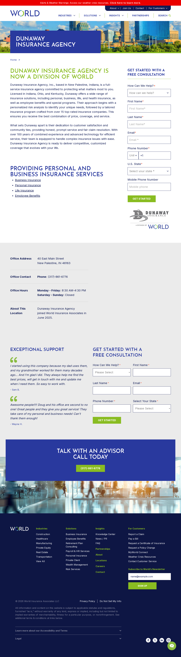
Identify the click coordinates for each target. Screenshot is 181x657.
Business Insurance (76, 534)
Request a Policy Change (141, 547)
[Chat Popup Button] (170, 644)
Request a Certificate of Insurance (146, 543)
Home (13, 60)
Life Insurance (24, 190)
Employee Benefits (27, 195)
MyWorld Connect (138, 552)
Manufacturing (44, 543)
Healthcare (42, 538)
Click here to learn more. (125, 2)
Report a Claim (136, 534)
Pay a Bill (133, 538)
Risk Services (73, 569)
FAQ (98, 543)
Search (164, 15)
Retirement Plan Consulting (74, 545)
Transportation (44, 556)
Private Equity (43, 547)
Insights (114, 15)
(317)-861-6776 (90, 468)
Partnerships (140, 15)
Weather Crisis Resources (142, 556)
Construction (43, 534)
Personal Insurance (28, 185)
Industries (65, 15)
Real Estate (42, 552)
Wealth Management (77, 564)
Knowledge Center (105, 534)
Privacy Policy (87, 601)
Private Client (73, 560)
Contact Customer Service (142, 561)
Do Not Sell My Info (110, 601)
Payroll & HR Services (78, 551)
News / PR (101, 538)
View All (40, 561)
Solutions (90, 15)
